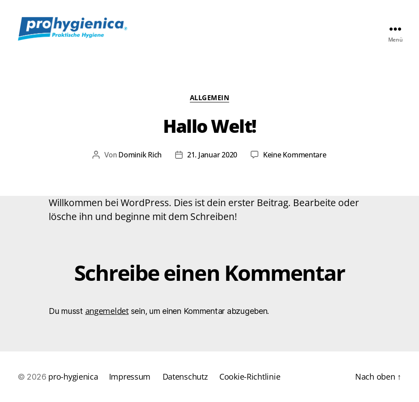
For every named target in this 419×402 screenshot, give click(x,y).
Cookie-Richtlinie (249, 376)
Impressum (130, 376)
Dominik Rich (140, 155)
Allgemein (210, 97)
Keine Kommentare (295, 155)
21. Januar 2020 (212, 155)
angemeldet (107, 310)
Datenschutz (185, 376)
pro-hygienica (73, 376)
